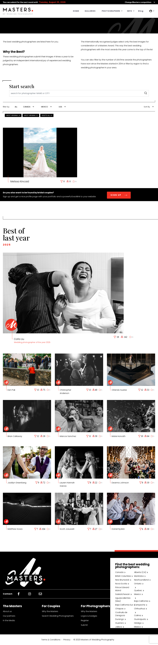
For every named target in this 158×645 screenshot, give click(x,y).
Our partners (9, 615)
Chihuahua (139, 608)
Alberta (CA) (140, 572)
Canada (119, 572)
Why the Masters (50, 611)
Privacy (66, 639)
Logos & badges (89, 615)
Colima (137, 615)
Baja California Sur (124, 604)
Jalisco (118, 626)
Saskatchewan (122, 594)
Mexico (137, 594)
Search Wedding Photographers (58, 615)
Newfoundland (141, 579)
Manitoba (139, 576)
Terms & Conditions (50, 639)
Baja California (141, 601)
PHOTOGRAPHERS (111, 11)
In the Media (9, 620)
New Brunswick (122, 579)
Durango (119, 619)
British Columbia (123, 576)
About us (7, 611)
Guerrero (119, 623)
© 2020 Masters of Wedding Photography (93, 639)
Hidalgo (138, 623)
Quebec (138, 590)
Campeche (139, 604)
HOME (76, 11)
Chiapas (119, 608)
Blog (140, 11)
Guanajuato (140, 619)
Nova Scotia (121, 583)
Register (85, 620)
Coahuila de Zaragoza (121, 614)
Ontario (138, 583)
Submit (84, 625)
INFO (129, 11)
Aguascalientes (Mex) (122, 599)
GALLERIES (90, 11)
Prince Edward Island (122, 589)
